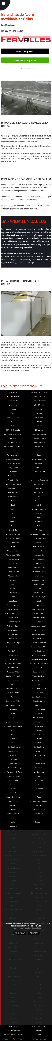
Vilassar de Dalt (13, 551)
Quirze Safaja (13, 630)
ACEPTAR (34, 933)
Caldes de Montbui (39, 643)
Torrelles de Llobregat (39, 809)
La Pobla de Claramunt (39, 618)
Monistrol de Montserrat (39, 480)
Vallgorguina (13, 467)
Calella (13, 517)
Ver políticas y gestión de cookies (27, 928)
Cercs (13, 743)
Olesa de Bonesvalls (39, 459)
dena (13, 734)
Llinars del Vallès (39, 764)
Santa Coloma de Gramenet (13, 447)
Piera (13, 451)
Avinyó (13, 584)
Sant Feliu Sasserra (13, 647)
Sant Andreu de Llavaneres (39, 534)
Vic (39, 684)
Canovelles (39, 605)
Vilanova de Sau (39, 472)
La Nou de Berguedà (13, 622)
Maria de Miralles (13, 396)
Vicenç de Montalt (13, 559)
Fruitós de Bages (13, 626)
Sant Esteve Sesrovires (39, 663)
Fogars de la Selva (13, 797)
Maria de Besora (13, 814)
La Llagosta (39, 622)
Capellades (13, 764)
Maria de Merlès (39, 396)
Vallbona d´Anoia (13, 417)
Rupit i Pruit (38, 693)
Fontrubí (39, 818)
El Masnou (39, 430)
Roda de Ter (13, 530)
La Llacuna (13, 809)
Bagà (13, 505)
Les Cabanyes (39, 772)
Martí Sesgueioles (39, 1026)
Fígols (39, 797)
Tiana (13, 714)
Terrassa (39, 714)
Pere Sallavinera (39, 638)
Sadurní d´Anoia (39, 672)
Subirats (39, 421)
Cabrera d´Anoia (39, 476)
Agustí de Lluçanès (39, 538)
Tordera (13, 784)
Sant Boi (39, 563)
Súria (13, 421)
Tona (13, 597)
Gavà (39, 455)
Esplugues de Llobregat (39, 801)
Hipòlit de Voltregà (13, 643)
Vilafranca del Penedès (38, 572)
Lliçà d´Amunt (39, 405)
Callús (13, 513)
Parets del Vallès (13, 455)
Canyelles (38, 601)
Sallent (38, 542)
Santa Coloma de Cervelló (13, 726)
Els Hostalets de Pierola (13, 434)
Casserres (39, 726)
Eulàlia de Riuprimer (13, 442)
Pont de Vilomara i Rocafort (13, 1035)
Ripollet (39, 530)
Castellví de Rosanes (13, 747)
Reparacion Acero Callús (13, 1039)
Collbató (39, 426)
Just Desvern (13, 659)
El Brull (38, 805)
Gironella (13, 805)
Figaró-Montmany (13, 801)
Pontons (39, 1030)
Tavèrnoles (39, 789)
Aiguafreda (39, 501)
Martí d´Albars (39, 651)
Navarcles (39, 522)
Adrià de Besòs (13, 542)
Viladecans (39, 576)
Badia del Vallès (39, 547)
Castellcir (13, 739)
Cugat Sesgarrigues (39, 555)
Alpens (38, 497)
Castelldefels (39, 734)
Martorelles (39, 447)
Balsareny (38, 463)
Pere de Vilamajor (38, 613)
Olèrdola (39, 730)
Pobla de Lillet (13, 492)
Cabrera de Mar (13, 572)
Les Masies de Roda (39, 768)
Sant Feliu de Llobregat (39, 659)
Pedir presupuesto (25, 51)
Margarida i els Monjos (13, 722)
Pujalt (39, 1035)
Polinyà (39, 488)
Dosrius (39, 409)
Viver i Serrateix (13, 401)
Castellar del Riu (39, 701)
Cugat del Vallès (13, 672)
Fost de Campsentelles (38, 626)
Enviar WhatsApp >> (25, 60)
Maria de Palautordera (39, 392)
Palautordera (13, 668)
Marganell (13, 472)
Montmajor (13, 826)
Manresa (13, 522)
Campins (13, 509)
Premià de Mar (13, 480)
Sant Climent (13, 780)
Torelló (38, 722)
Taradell (13, 793)
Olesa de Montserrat (13, 459)
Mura (13, 526)
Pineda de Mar (39, 492)
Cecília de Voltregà (13, 676)
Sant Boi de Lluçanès (13, 563)
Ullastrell (39, 751)
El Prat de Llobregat (39, 434)
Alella (13, 501)
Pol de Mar (13, 638)
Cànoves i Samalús (13, 605)
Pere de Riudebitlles (38, 647)
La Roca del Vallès (13, 776)
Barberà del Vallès (13, 463)
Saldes (13, 426)
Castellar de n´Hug (13, 705)
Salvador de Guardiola (13, 613)
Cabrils (38, 505)
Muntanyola (39, 588)
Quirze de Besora (13, 634)
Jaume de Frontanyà (39, 688)
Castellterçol (13, 751)
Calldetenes (39, 513)
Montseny (13, 592)
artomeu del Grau (13, 567)
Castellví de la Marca (38, 747)
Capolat (39, 759)
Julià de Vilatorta (39, 755)
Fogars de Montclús (39, 793)
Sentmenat (39, 814)
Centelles (38, 743)
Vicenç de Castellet (39, 609)
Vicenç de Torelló (13, 680)
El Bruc (13, 409)
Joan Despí (13, 601)
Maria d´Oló (13, 755)
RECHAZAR (20, 933)
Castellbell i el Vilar (39, 697)
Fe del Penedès (39, 718)
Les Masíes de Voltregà (13, 768)
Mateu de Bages (13, 1026)
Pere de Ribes (13, 651)
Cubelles (13, 413)
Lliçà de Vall (13, 405)
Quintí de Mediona (38, 634)
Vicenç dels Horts (38, 676)
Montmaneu (39, 822)
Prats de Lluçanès (13, 1030)
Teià (13, 718)
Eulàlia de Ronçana (39, 438)
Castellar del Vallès (13, 701)
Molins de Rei (13, 488)
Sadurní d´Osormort (39, 680)
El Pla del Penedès (13, 430)
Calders (13, 588)
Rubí (39, 526)
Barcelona (13, 392)
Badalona (13, 580)
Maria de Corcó (13, 476)
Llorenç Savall (13, 655)
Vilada (13, 684)
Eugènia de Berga (38, 442)
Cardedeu (13, 759)
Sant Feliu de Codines (13, 663)
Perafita (39, 451)
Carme (13, 730)
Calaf (13, 697)
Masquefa (13, 709)
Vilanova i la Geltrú (39, 551)
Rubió (39, 517)
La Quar (39, 776)
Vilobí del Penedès (39, 401)
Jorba (13, 822)
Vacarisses (39, 417)
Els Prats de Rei (39, 709)
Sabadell (39, 668)
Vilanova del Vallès (13, 555)
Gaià (13, 818)
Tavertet (13, 789)
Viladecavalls (13, 576)
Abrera (38, 784)
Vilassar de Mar (39, 592)
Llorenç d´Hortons (39, 655)
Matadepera (39, 705)
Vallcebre (39, 413)
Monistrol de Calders (13, 484)
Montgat (39, 826)
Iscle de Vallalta (13, 693)
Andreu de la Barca (13, 538)
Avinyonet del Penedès (38, 580)
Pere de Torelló (13, 618)
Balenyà (13, 438)
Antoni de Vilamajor (13, 534)
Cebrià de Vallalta (39, 559)
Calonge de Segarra (39, 509)
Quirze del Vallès (39, 630)
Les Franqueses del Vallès (13, 772)
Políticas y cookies (39, 1039)
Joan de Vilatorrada (13, 688)
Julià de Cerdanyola (39, 597)
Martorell (39, 467)
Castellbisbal (13, 497)
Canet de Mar (13, 609)
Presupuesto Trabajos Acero (8, 68)
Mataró (13, 547)
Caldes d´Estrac (39, 584)
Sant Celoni (39, 780)
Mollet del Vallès (39, 484)
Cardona (39, 739)
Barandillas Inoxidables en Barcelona (24, 68)
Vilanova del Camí (39, 567)
